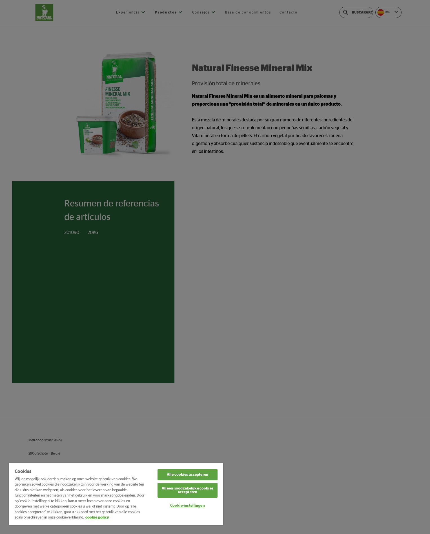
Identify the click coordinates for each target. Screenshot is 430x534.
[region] (116, 494)
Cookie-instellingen (187, 506)
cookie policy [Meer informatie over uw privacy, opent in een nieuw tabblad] (97, 517)
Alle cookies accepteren (187, 475)
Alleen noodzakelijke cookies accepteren (187, 490)
